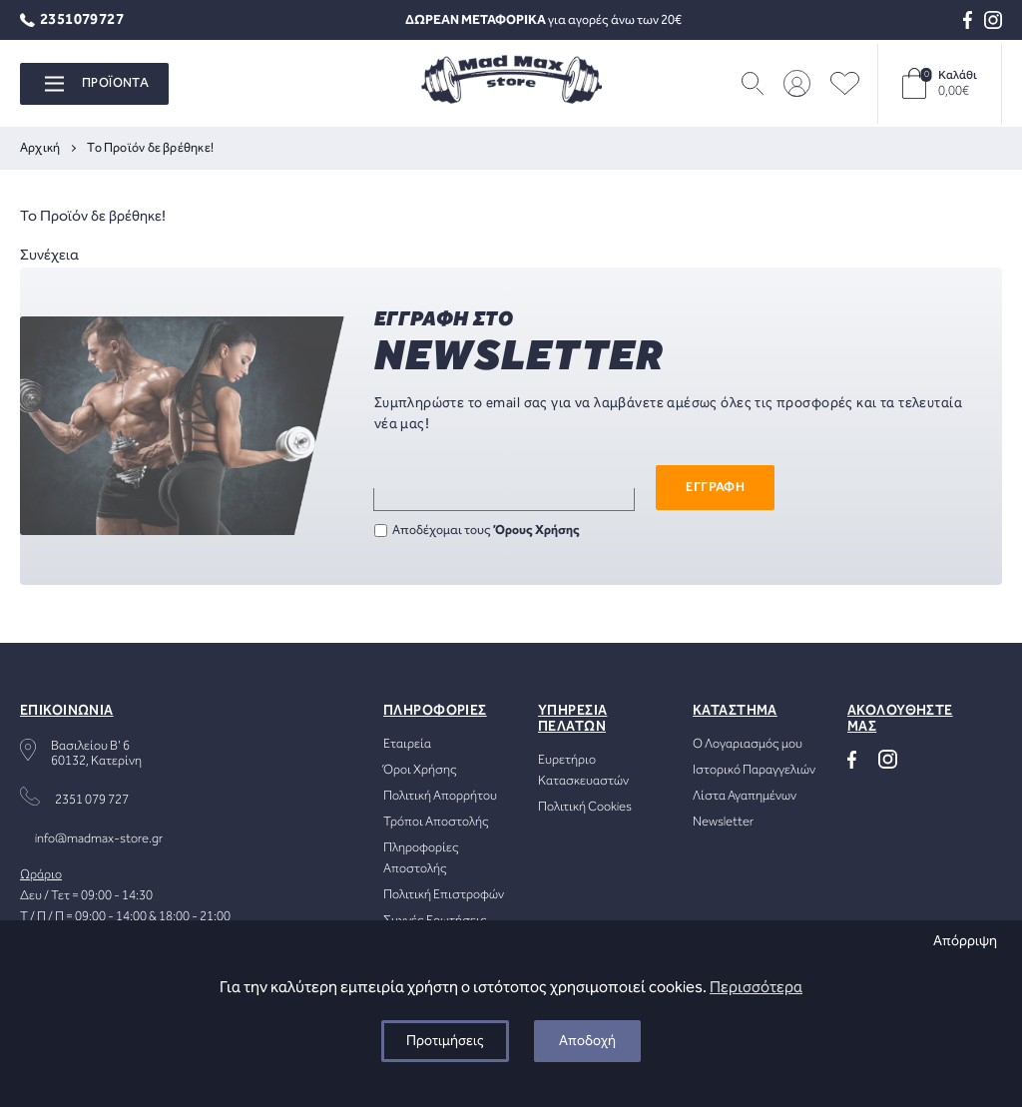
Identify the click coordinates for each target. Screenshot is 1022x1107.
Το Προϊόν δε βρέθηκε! (150, 148)
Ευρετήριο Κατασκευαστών (583, 771)
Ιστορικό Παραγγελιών (754, 770)
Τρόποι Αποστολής (436, 822)
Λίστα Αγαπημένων (744, 796)
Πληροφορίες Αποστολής (421, 858)
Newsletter (723, 822)
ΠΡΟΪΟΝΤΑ (97, 83)
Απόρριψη (965, 941)
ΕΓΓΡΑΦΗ (715, 487)
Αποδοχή (587, 1041)
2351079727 (72, 20)
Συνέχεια (49, 256)
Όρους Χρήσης (537, 530)
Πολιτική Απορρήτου (440, 796)
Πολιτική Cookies (585, 807)
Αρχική (40, 148)
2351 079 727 (92, 800)
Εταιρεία (407, 744)
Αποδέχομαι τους (477, 530)
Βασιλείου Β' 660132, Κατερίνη (96, 754)
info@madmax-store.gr (99, 838)
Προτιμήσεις (445, 1041)
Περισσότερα (756, 987)
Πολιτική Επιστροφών (443, 894)
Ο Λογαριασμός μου (747, 744)
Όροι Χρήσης (420, 770)
